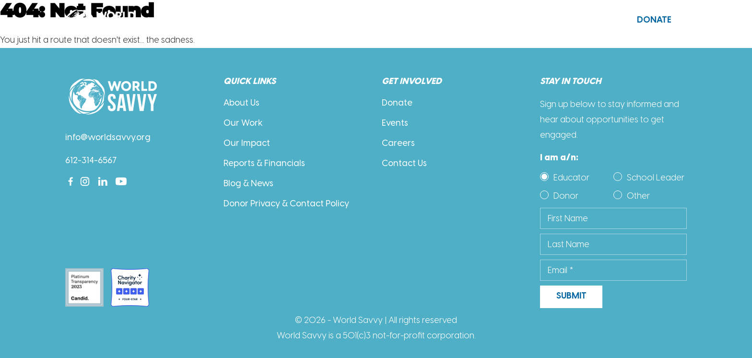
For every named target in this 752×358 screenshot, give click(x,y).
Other (638, 196)
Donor (565, 196)
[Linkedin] (102, 181)
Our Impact (246, 143)
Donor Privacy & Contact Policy (286, 204)
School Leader (655, 177)
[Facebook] (70, 181)
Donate (654, 20)
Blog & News (248, 184)
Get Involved (441, 21)
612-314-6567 (91, 161)
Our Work (333, 21)
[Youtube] (121, 181)
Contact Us (570, 20)
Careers (398, 143)
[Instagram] (85, 181)
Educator (571, 177)
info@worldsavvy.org (108, 138)
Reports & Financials (264, 163)
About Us (229, 21)
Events (395, 123)
